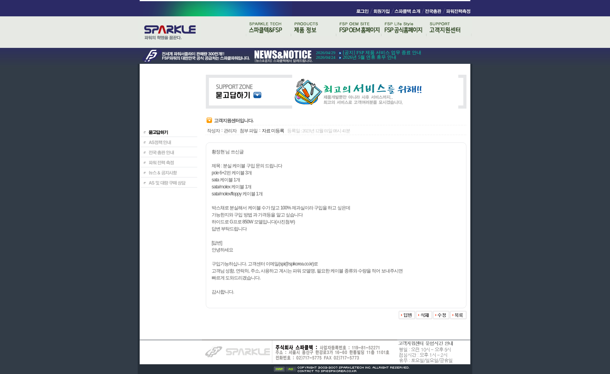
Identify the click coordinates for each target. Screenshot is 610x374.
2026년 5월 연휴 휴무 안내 (369, 57)
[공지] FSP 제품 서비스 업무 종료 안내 (382, 52)
